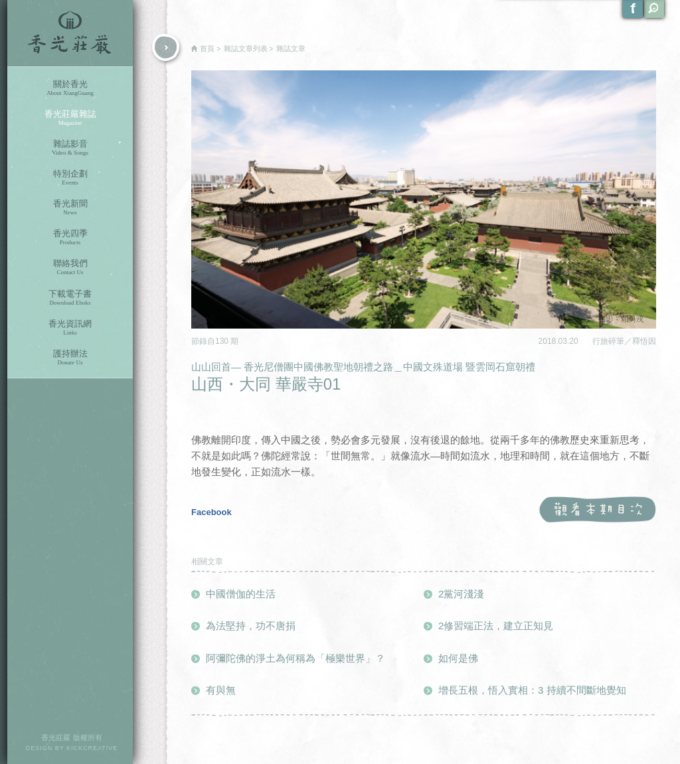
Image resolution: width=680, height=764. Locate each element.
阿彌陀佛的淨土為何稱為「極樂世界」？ (295, 658)
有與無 (221, 690)
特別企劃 (70, 178)
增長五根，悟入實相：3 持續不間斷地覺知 (532, 690)
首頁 (207, 48)
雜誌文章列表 (246, 48)
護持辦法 (70, 357)
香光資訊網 (70, 328)
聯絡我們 (70, 267)
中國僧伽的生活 (241, 593)
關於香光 (70, 88)
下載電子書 (70, 298)
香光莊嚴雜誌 (70, 118)
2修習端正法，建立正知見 (495, 625)
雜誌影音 (70, 148)
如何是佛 (458, 658)
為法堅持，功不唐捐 (251, 625)
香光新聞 (70, 207)
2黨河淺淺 (460, 593)
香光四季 (70, 237)
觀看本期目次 (597, 510)
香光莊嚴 (70, 33)
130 (222, 341)
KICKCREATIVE (92, 748)
